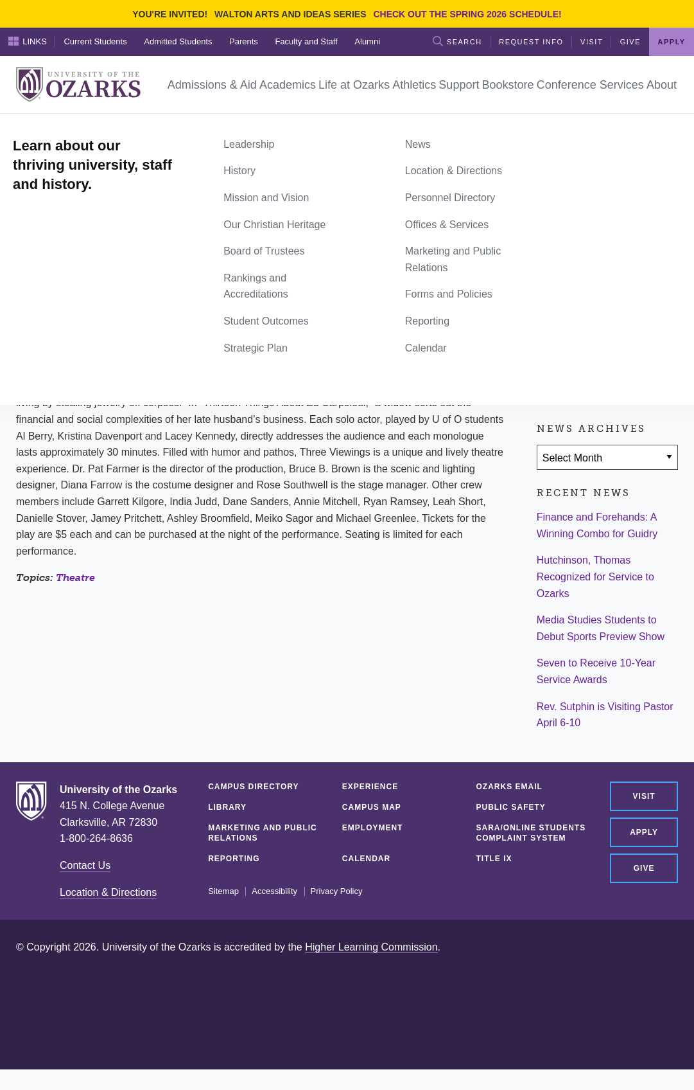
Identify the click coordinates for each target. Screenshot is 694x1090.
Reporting (233, 858)
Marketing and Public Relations (262, 833)
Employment (372, 827)
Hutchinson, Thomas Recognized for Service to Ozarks (595, 576)
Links (27, 41)
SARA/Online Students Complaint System (531, 833)
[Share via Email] (628, 317)
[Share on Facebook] (553, 317)
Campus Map (371, 807)
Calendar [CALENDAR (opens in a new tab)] (366, 858)
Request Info (531, 42)
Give (630, 42)
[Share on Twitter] (590, 317)
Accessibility (274, 891)
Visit (591, 42)
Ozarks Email (509, 786)
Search (457, 41)
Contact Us (85, 865)
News (64, 127)
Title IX (494, 858)
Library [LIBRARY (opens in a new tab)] (227, 807)
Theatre (75, 577)
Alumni (367, 41)
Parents (243, 41)
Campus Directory (253, 786)
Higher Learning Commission (371, 947)
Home (30, 127)
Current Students (95, 41)
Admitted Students (178, 41)
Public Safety (511, 807)
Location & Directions (108, 892)
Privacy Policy (337, 891)
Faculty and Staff (306, 41)
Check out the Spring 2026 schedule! (467, 14)
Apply (672, 42)
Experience (370, 786)
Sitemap (223, 891)
